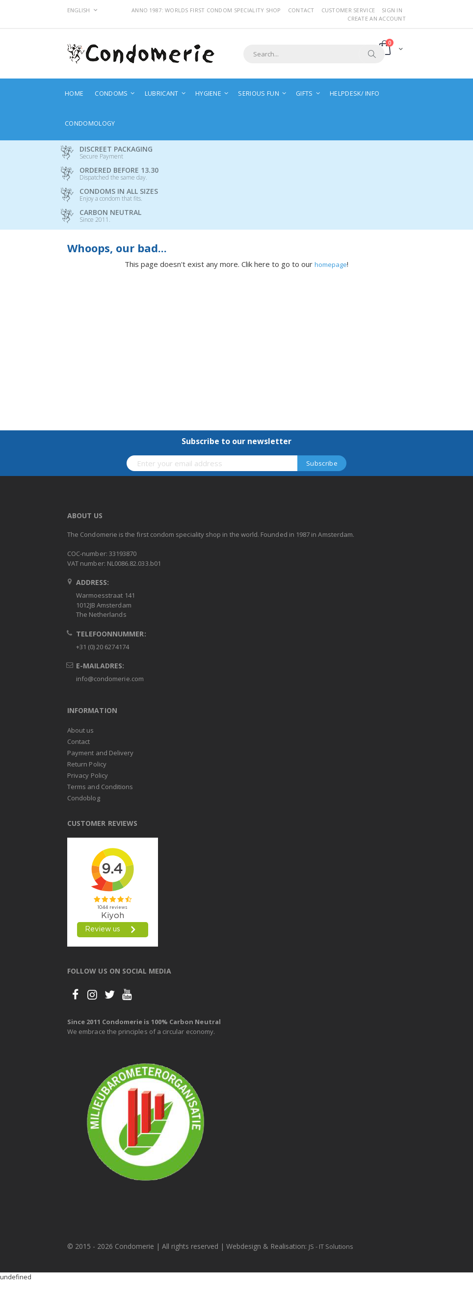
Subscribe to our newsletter (236, 441)
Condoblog (83, 797)
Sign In (392, 10)
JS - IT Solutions (331, 1246)
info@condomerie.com (110, 678)
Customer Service (348, 10)
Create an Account (376, 18)
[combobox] (314, 54)
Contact (301, 10)
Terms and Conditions (100, 786)
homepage (331, 264)
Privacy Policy (87, 775)
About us (80, 730)
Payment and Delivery (100, 752)
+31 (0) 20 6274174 (102, 646)
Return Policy (86, 764)
